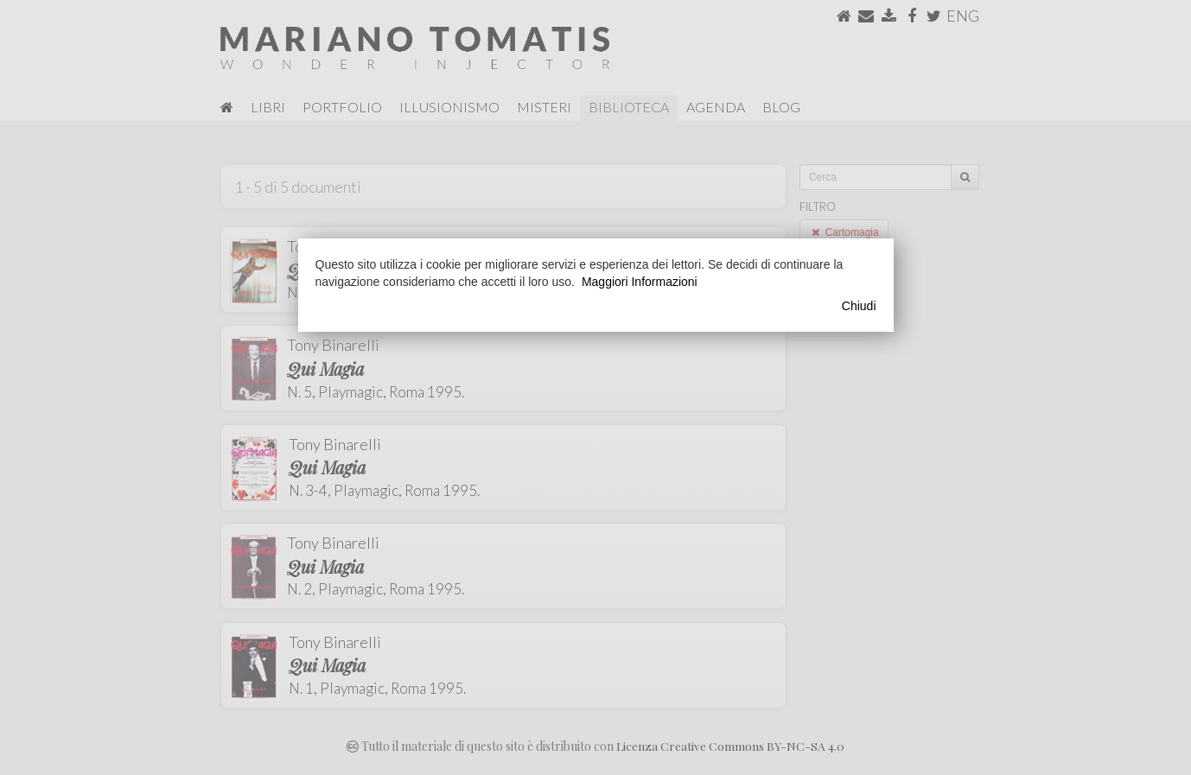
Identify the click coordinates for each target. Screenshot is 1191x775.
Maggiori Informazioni (639, 282)
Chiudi (859, 306)
